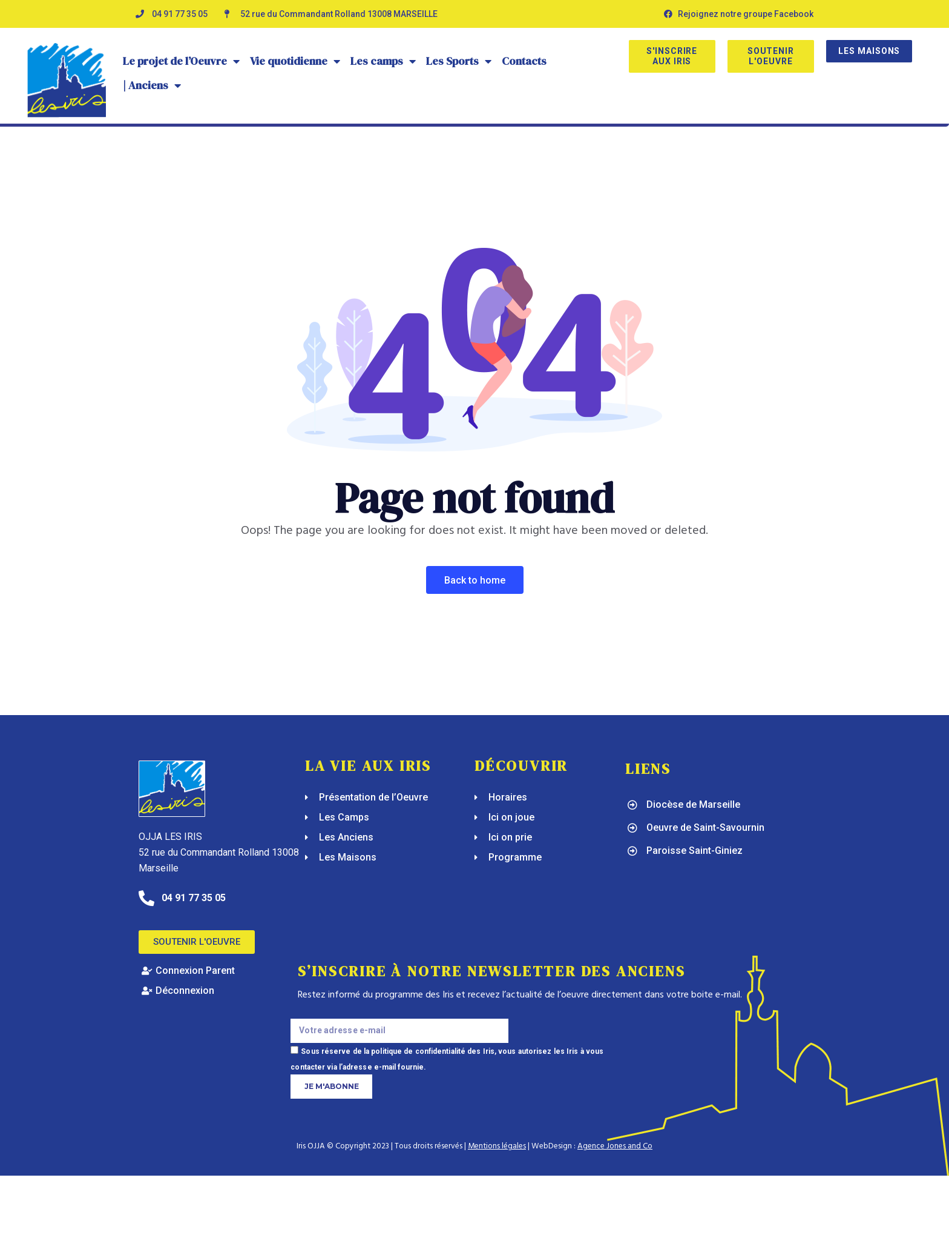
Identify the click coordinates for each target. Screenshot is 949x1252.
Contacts (524, 60)
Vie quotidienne (295, 61)
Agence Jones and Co (614, 1146)
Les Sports (459, 61)
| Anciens (152, 85)
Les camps (383, 61)
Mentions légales (497, 1146)
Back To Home (474, 580)
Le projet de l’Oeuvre (181, 61)
